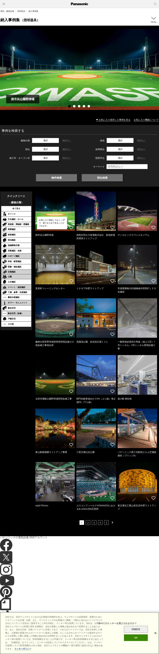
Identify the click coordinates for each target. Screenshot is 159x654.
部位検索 (102, 177)
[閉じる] (155, 638)
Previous (9, 69)
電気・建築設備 (7, 11)
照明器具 (21, 11)
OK (136, 643)
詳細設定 (136, 635)
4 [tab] (84, 106)
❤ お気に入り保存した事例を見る (113, 119)
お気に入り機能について (146, 119)
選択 (45, 140)
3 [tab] (79, 106)
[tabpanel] (79, 69)
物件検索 (56, 177)
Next (149, 69)
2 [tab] (74, 106)
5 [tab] (89, 106)
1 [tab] (69, 106)
